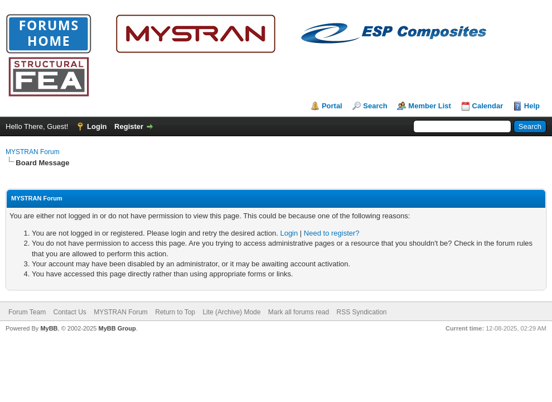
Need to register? (332, 233)
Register (128, 126)
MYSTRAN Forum (33, 152)
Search (375, 106)
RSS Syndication (362, 312)
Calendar (487, 106)
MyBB (48, 328)
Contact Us (69, 312)
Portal (332, 106)
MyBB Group (116, 328)
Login (96, 126)
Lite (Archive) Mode (231, 312)
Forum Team (27, 312)
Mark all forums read (298, 312)
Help (532, 106)
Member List (429, 106)
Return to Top (175, 312)
